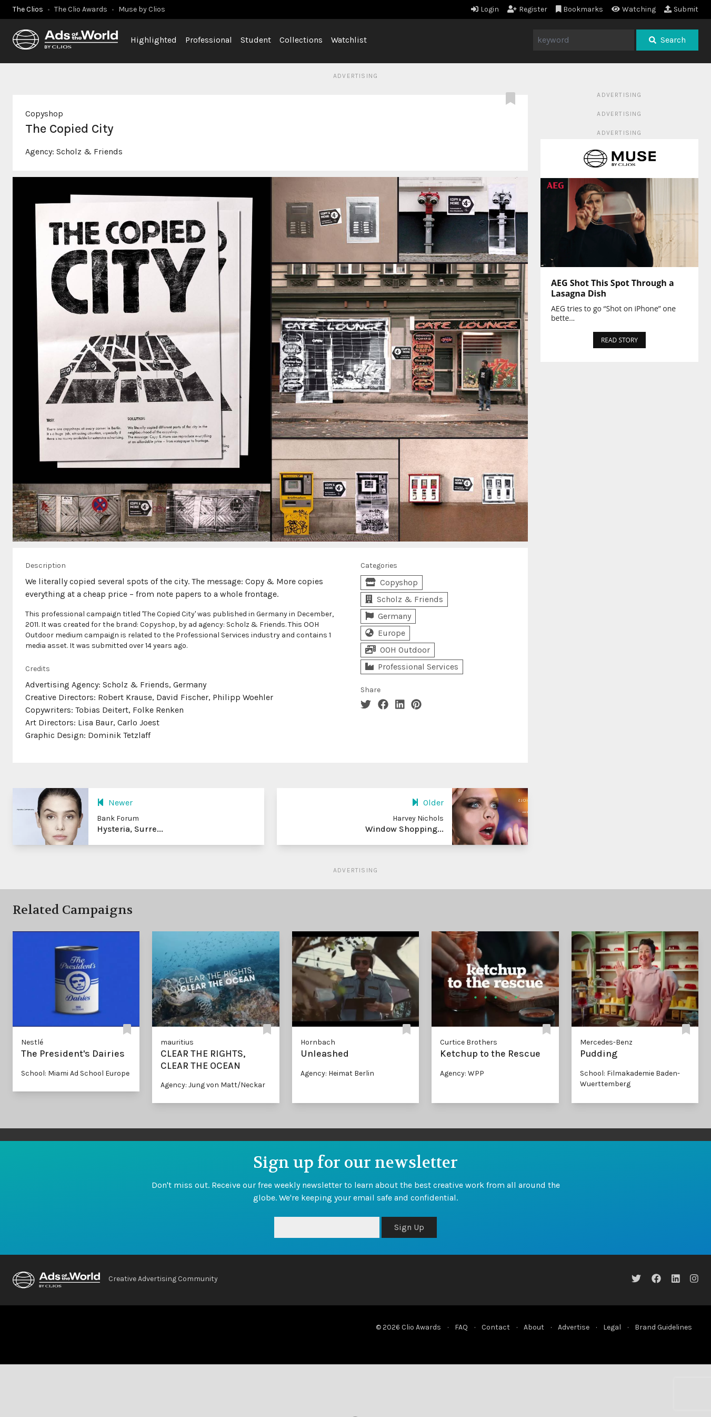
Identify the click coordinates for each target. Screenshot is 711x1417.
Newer (115, 803)
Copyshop (44, 114)
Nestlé (32, 1042)
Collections (301, 40)
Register (527, 9)
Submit (681, 9)
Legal (612, 1327)
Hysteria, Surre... (130, 829)
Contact (496, 1327)
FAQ (461, 1327)
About (534, 1327)
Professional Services (411, 667)
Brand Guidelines (663, 1327)
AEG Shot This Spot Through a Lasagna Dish (612, 288)
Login (485, 9)
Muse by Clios (141, 9)
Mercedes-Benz (606, 1042)
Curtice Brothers (468, 1042)
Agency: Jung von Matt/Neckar (213, 1084)
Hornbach (318, 1042)
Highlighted (154, 40)
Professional (208, 40)
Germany (388, 616)
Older (428, 803)
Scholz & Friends (89, 151)
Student (256, 40)
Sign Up (409, 1227)
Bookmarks (580, 9)
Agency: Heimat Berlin (337, 1073)
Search (667, 40)
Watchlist (349, 40)
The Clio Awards (80, 9)
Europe (385, 633)
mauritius (177, 1042)
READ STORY (619, 340)
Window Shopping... (404, 829)
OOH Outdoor (397, 650)
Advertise (573, 1327)
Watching (634, 9)
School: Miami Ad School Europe (75, 1073)
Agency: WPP (462, 1073)
